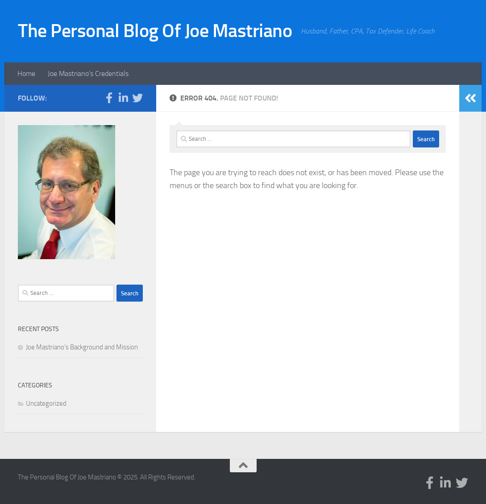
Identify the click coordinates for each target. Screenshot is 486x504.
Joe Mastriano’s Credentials (88, 73)
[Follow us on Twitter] (137, 97)
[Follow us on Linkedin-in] (123, 97)
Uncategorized (46, 403)
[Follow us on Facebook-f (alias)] (109, 97)
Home (26, 73)
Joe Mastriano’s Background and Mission (82, 347)
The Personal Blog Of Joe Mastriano (155, 31)
